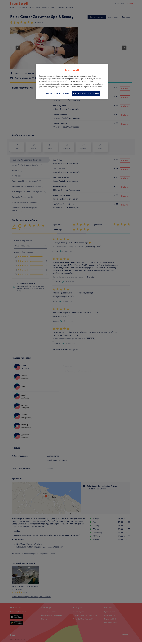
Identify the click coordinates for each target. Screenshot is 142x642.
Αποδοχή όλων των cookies (86, 93)
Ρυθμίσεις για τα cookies (57, 93)
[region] (72, 81)
